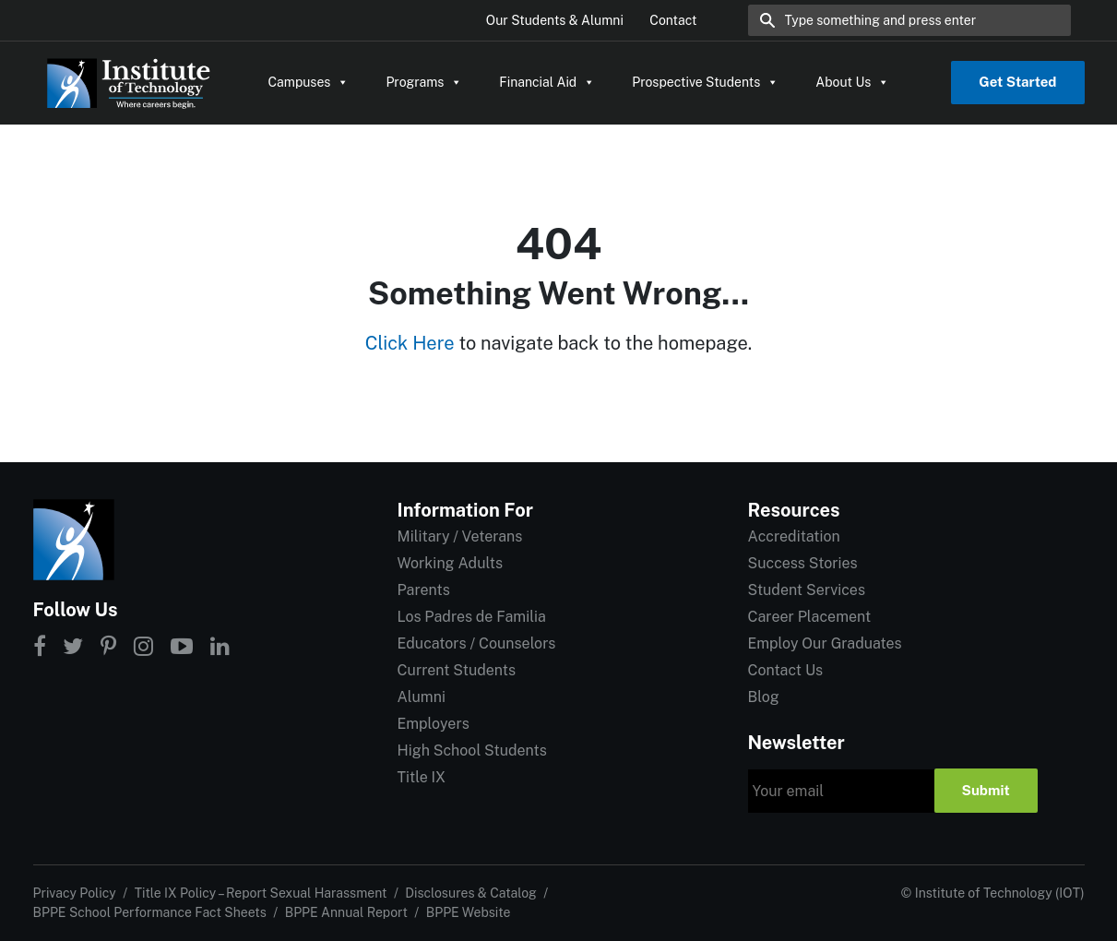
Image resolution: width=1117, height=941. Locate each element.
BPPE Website (468, 912)
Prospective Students (705, 82)
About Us (852, 82)
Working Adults (451, 563)
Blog (763, 697)
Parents (424, 590)
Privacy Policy (74, 893)
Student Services (806, 590)
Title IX (422, 777)
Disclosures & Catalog (470, 893)
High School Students (472, 750)
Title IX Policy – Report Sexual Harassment (261, 893)
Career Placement (810, 616)
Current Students (457, 670)
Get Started (1017, 81)
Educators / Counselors (477, 643)
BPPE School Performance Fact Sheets (150, 912)
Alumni (422, 697)
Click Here (410, 343)
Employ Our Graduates (825, 643)
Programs (424, 82)
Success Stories (803, 563)
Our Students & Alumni (555, 20)
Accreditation (794, 536)
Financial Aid (547, 82)
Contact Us (786, 670)
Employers (433, 724)
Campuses (309, 82)
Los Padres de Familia (472, 616)
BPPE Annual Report (346, 912)
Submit (986, 790)
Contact (672, 20)
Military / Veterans (460, 536)
